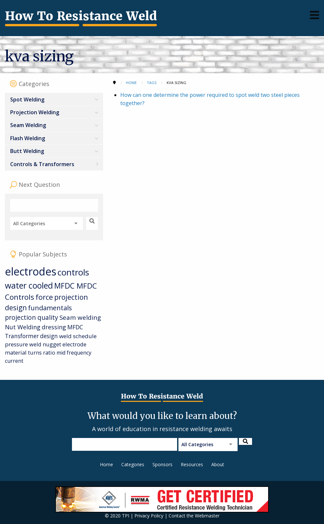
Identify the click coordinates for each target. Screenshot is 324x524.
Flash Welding (27, 138)
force (44, 297)
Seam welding (80, 317)
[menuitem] (54, 99)
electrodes (30, 271)
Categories (132, 464)
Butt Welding (27, 151)
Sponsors (162, 464)
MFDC (65, 286)
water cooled (29, 285)
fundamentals (50, 307)
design (49, 336)
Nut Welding (22, 327)
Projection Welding (34, 112)
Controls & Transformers (42, 164)
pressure (16, 344)
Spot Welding (27, 99)
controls (73, 272)
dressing (54, 327)
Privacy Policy (148, 516)
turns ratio (41, 352)
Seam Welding (28, 125)
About (217, 464)
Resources (192, 464)
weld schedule (78, 336)
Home (106, 464)
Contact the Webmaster (194, 516)
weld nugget (45, 344)
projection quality (31, 317)
